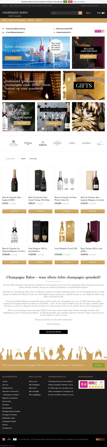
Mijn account (33, 381)
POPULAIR (33, 159)
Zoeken (80, 13)
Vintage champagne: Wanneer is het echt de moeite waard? (61, 385)
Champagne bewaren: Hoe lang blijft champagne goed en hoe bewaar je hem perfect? (61, 381)
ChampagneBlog (83, 439)
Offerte (30, 20)
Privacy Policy (6, 401)
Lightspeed (11, 446)
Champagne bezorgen (9, 421)
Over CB (39, 20)
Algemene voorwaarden (9, 398)
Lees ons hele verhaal (53, 332)
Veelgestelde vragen (8, 418)
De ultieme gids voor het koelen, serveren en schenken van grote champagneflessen (61, 388)
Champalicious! (7, 428)
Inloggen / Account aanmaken (89, 5)
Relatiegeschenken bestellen (11, 411)
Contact (4, 5)
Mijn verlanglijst (34, 391)
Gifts (84, 85)
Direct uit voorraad (17, 20)
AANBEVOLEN (10, 159)
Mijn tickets (32, 388)
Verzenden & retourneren (10, 391)
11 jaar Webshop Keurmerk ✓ (15, 32)
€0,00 (101, 13)
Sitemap (5, 425)
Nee (70, 1)
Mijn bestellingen (34, 385)
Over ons (5, 385)
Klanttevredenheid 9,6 (63, 32)
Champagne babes (15, 12)
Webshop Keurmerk (100, 31)
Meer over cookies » (79, 1)
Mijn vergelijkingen (35, 395)
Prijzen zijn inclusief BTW (64, 29)
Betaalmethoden (7, 388)
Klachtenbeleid (7, 408)
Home (4, 20)
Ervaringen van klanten (9, 415)
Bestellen (14, 211)
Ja (65, 1)
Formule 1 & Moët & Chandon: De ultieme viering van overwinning (61, 395)
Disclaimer (5, 405)
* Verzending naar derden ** (11, 395)
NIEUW (23, 159)
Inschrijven (99, 365)
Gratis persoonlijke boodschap (15, 29)
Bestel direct (36, 53)
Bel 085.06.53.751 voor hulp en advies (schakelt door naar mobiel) (32, 5)
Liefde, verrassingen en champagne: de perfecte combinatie (61, 391)
